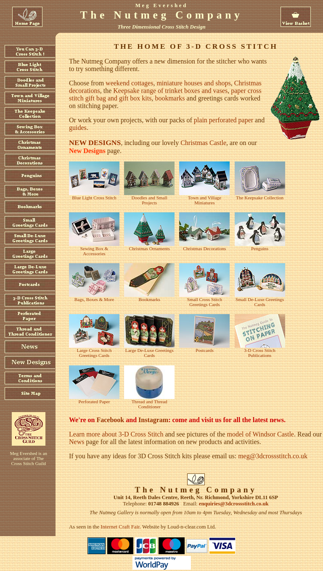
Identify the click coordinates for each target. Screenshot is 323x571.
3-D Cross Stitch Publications (259, 353)
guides (78, 127)
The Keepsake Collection (259, 197)
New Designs (87, 150)
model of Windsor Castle (260, 434)
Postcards (205, 350)
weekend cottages (129, 83)
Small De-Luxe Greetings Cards (260, 302)
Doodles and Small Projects (149, 200)
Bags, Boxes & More (94, 299)
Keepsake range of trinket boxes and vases (170, 90)
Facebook (110, 419)
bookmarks (170, 98)
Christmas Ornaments (149, 248)
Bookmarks (149, 299)
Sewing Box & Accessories (94, 251)
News (76, 441)
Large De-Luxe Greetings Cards (149, 353)
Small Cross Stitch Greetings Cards (204, 302)
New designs (95, 142)
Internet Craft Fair (120, 527)
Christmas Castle (203, 142)
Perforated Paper (94, 401)
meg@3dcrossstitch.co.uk (272, 456)
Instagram (153, 419)
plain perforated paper (223, 120)
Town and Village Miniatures (204, 200)
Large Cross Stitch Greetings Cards (94, 353)
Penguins (259, 248)
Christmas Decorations (204, 248)
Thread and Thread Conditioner (149, 404)
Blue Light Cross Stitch (94, 197)
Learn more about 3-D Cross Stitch (116, 434)
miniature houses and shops (193, 83)
